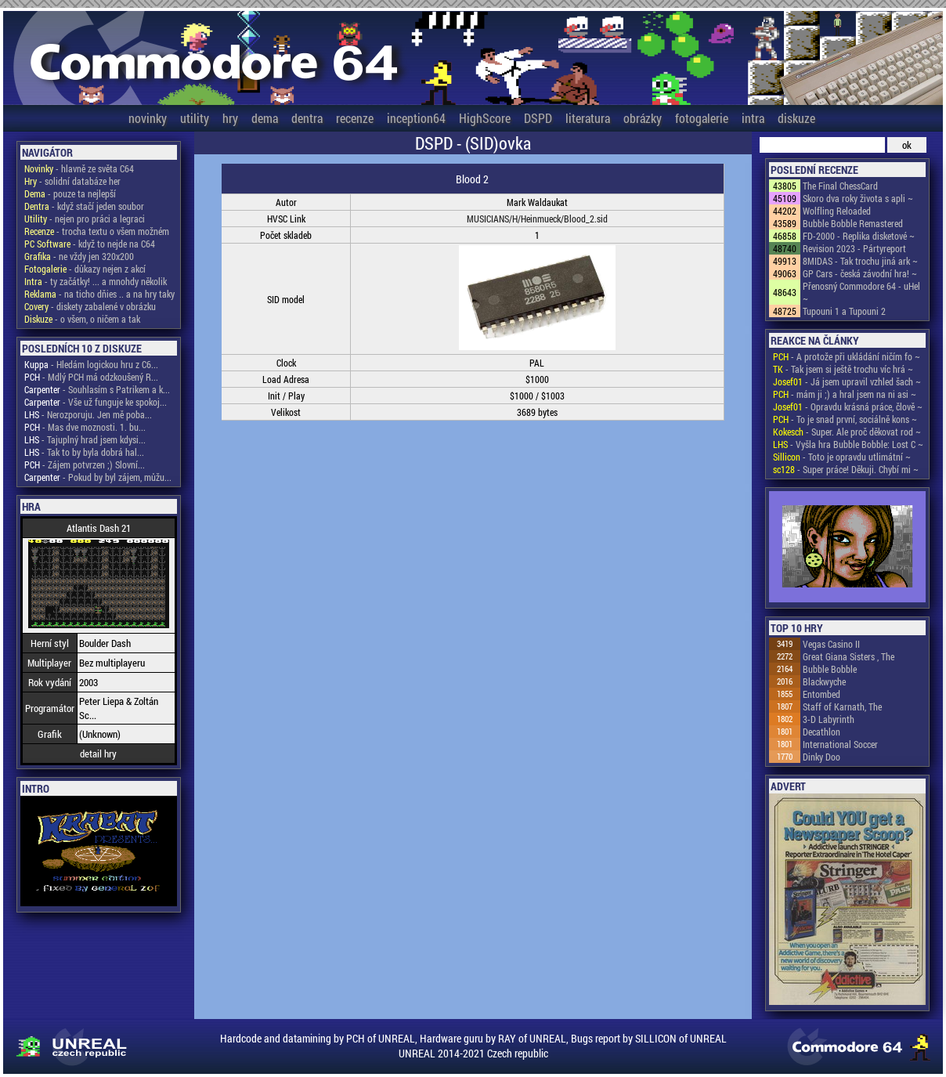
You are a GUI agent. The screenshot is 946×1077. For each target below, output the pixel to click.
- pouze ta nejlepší (70, 193)
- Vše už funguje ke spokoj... (95, 402)
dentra (307, 118)
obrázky (642, 118)
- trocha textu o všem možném (96, 231)
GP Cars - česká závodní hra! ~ (860, 273)
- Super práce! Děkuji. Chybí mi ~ (846, 469)
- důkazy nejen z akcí (85, 268)
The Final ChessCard (840, 185)
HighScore (485, 118)
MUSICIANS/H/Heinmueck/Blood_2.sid (537, 218)
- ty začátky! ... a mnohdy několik (95, 281)
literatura (587, 118)
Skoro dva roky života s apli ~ (858, 198)
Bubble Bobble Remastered (853, 223)
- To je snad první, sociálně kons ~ (845, 419)
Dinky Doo (821, 756)
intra (753, 118)
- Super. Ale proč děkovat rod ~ (847, 431)
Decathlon (821, 731)
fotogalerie (701, 118)
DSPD (538, 118)
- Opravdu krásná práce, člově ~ (848, 406)
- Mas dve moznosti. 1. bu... (85, 427)
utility (194, 118)
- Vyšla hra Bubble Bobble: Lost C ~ (848, 444)
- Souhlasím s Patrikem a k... (97, 389)
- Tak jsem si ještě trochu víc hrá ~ (843, 369)
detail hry (98, 753)
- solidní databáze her (72, 181)
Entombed (821, 694)
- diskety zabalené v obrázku (90, 306)
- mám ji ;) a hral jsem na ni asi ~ (844, 394)
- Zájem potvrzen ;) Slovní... (84, 464)
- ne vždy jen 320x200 (79, 256)
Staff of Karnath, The (842, 706)
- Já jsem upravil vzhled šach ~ (847, 381)
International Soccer (840, 744)
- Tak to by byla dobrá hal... (84, 452)
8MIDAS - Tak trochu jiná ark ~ (860, 261)
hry (230, 118)
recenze (355, 118)
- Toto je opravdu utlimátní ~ (842, 456)
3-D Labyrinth (828, 719)
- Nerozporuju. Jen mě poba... (88, 414)
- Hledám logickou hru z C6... (91, 364)
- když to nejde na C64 (89, 243)
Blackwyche (824, 681)
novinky (147, 118)
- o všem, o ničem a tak (82, 319)
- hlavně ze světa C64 (79, 168)
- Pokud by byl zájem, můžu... (98, 477)
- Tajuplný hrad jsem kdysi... (85, 439)
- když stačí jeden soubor (84, 206)
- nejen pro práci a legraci (84, 218)
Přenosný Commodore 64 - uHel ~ (861, 292)
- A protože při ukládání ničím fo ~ (846, 356)
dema (264, 118)
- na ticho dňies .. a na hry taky (99, 293)
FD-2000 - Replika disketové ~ (859, 235)
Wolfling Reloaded (837, 210)
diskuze (796, 118)
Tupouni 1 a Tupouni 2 (844, 311)
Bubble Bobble (830, 669)
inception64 (416, 118)
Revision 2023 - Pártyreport (854, 248)
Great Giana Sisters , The (848, 656)
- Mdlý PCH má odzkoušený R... (91, 376)
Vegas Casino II (831, 644)
